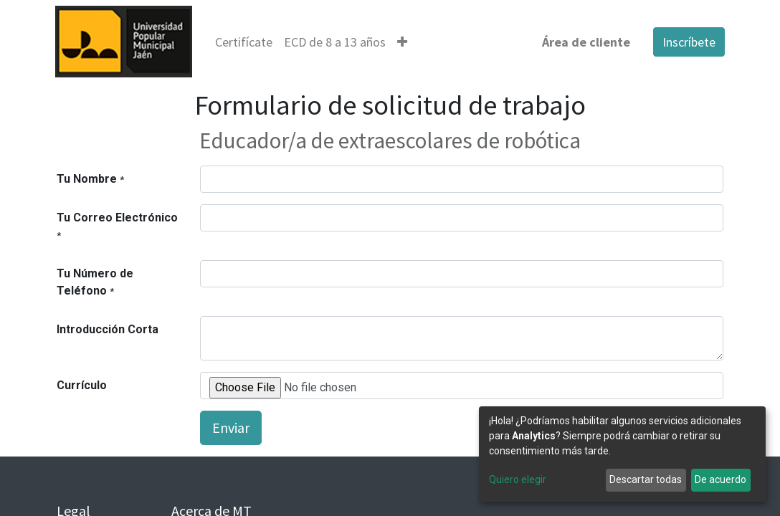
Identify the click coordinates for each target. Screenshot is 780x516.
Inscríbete (687, 42)
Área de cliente (585, 42)
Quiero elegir (517, 479)
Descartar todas (645, 479)
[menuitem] (245, 42)
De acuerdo (720, 479)
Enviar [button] (230, 427)
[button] (403, 42)
